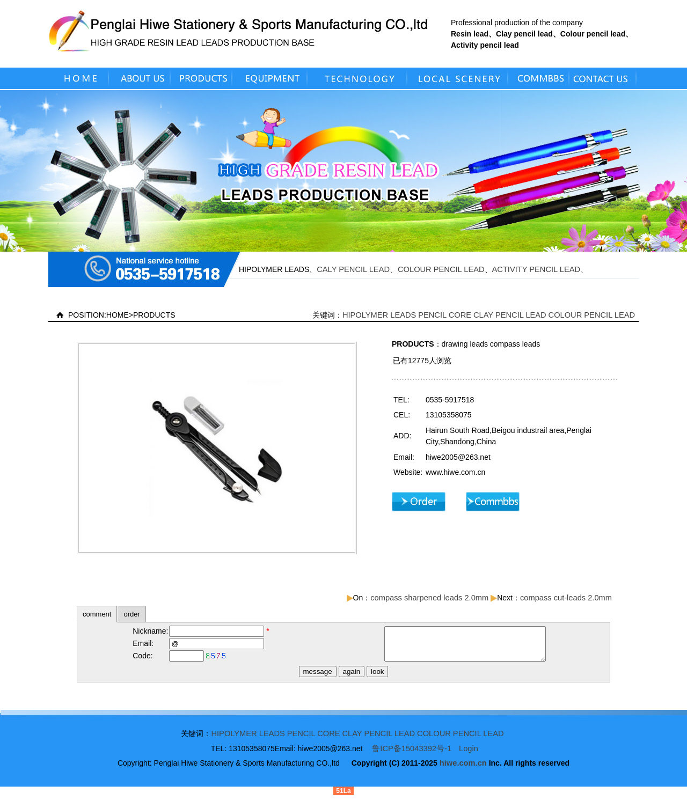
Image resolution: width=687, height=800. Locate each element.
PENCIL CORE (444, 315)
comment (97, 614)
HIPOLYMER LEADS (379, 315)
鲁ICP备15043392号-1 (411, 753)
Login (468, 753)
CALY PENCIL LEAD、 (357, 269)
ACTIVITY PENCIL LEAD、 (540, 269)
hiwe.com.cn (463, 768)
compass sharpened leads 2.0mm (429, 597)
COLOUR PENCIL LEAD (441, 269)
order (131, 614)
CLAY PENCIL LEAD (509, 315)
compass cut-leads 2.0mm (566, 597)
